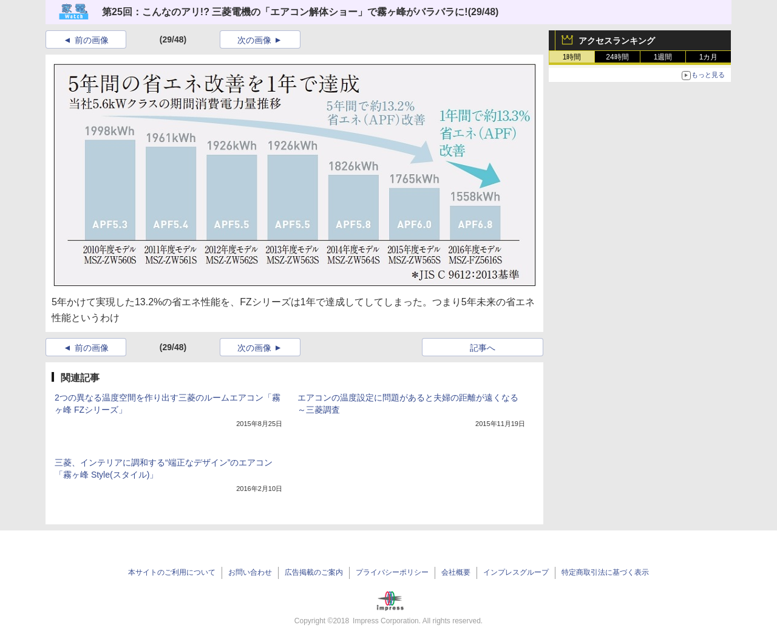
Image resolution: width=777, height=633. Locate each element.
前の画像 (92, 40)
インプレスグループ (516, 572)
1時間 (572, 57)
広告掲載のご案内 (314, 572)
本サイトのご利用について (171, 572)
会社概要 (455, 572)
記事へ (482, 348)
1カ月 (708, 57)
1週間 (663, 57)
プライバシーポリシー (392, 572)
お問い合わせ (250, 572)
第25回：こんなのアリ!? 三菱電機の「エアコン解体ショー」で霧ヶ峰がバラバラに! (285, 12)
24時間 (617, 57)
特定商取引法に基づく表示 (605, 572)
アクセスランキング (617, 41)
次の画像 (254, 40)
